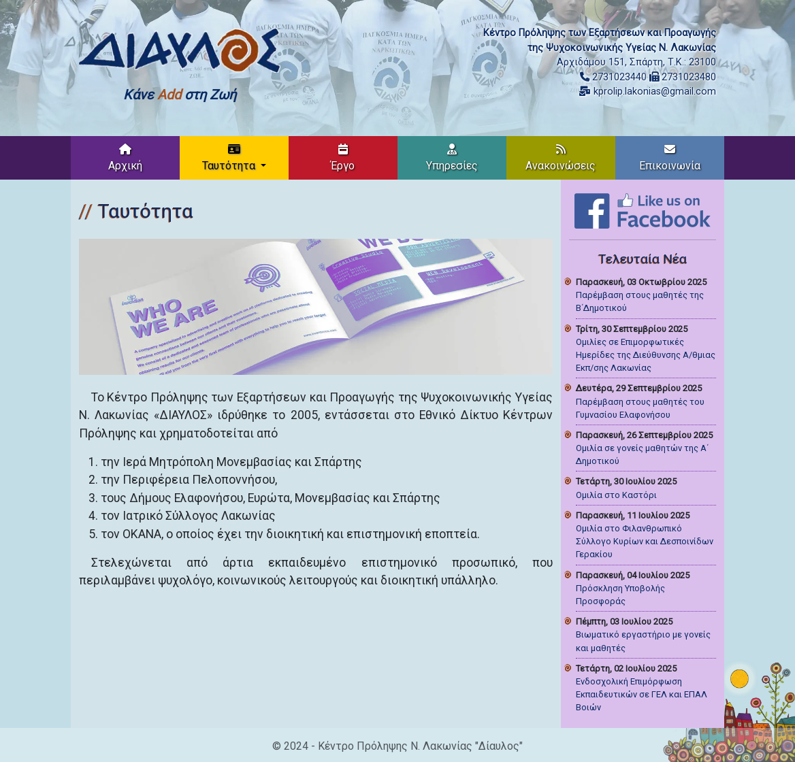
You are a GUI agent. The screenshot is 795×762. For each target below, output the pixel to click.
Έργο (343, 158)
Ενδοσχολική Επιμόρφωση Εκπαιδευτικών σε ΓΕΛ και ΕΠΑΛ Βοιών (641, 694)
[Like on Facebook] (642, 209)
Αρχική (125, 158)
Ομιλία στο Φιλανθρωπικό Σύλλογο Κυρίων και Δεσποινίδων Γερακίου (644, 541)
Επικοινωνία (669, 158)
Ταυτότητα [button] (230, 158)
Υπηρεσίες (452, 158)
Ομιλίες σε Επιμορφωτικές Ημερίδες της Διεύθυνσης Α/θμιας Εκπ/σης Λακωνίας (645, 355)
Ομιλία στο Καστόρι (616, 495)
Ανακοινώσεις (560, 158)
